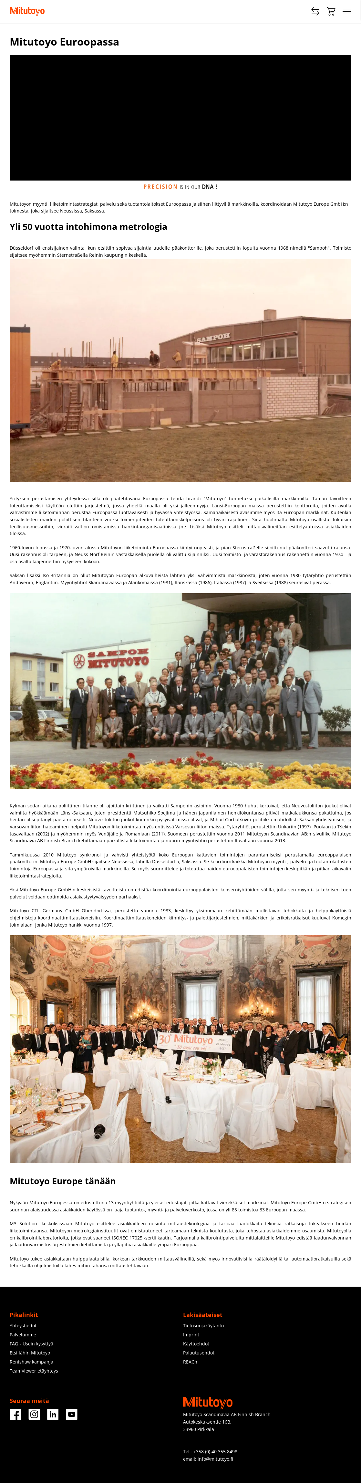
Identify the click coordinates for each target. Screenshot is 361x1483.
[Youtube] (71, 1418)
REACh (190, 1362)
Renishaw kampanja (31, 1362)
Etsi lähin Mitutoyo (30, 1353)
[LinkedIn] (53, 1418)
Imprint (191, 1335)
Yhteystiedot (23, 1325)
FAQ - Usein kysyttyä (31, 1344)
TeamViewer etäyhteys (34, 1371)
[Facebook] (15, 1418)
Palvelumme (23, 1335)
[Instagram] (34, 1418)
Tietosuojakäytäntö (203, 1325)
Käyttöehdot (196, 1344)
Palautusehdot (198, 1353)
